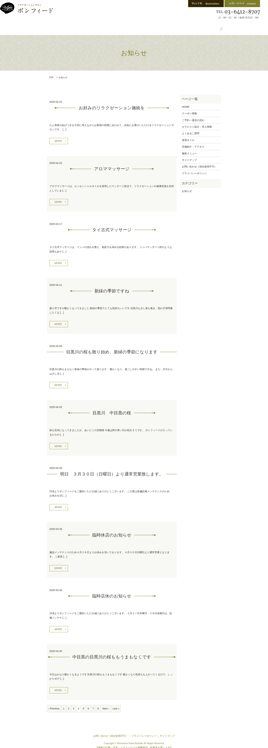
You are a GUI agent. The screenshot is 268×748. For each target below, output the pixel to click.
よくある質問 (168, 27)
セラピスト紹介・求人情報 (136, 27)
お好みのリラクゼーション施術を (112, 103)
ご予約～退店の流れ (193, 115)
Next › (105, 704)
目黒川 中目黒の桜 (111, 408)
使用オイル (188, 135)
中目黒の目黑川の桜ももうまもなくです (111, 652)
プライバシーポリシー (194, 168)
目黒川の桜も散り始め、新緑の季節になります (112, 347)
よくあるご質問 (190, 128)
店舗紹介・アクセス (100, 27)
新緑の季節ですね (111, 286)
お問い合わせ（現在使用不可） (199, 162)
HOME (185, 102)
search (213, 26)
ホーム (55, 27)
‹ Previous (54, 704)
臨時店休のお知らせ (111, 591)
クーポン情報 (193, 27)
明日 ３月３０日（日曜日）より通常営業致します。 (111, 469)
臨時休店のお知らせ (111, 530)
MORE (58, 136)
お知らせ (187, 186)
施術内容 (74, 27)
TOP (51, 73)
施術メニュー (189, 149)
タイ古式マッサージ (112, 225)
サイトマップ (189, 155)
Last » (116, 704)
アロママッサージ (111, 164)
